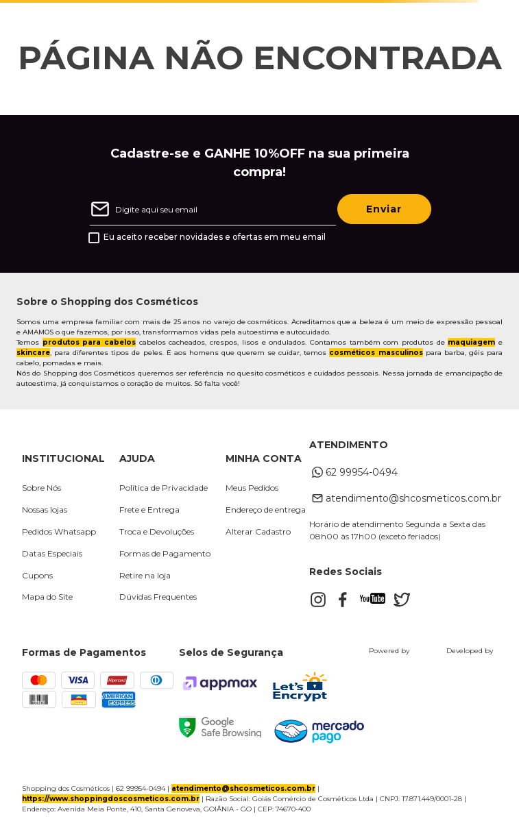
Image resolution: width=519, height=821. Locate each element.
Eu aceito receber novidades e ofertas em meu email (215, 237)
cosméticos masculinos (375, 352)
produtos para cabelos (89, 342)
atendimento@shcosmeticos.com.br (243, 788)
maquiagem (471, 342)
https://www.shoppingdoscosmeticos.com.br (111, 798)
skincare (33, 352)
